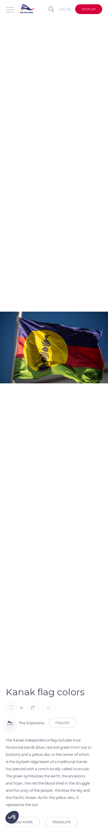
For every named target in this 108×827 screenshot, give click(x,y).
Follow (62, 723)
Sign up (89, 9)
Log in (64, 9)
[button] (12, 817)
